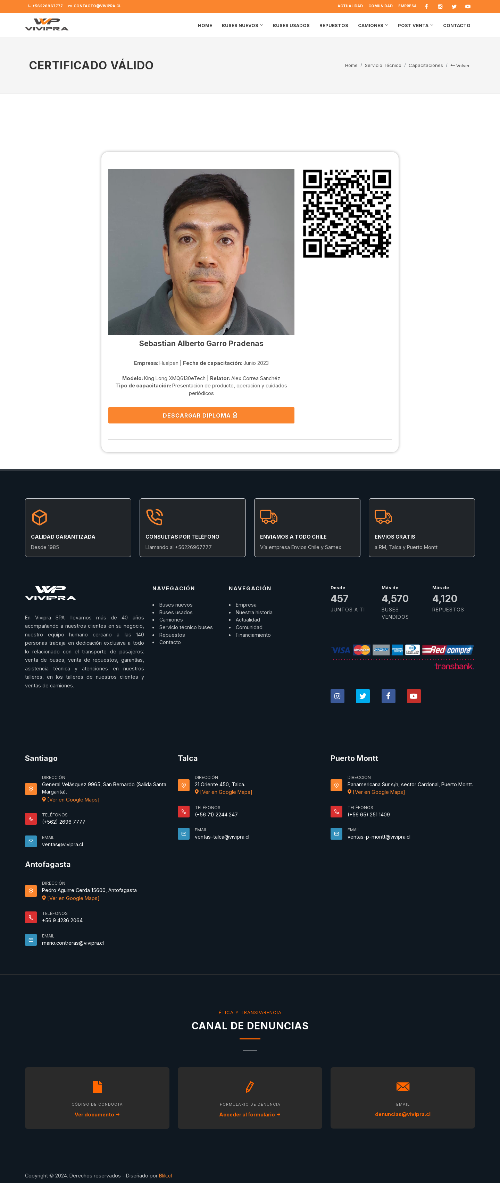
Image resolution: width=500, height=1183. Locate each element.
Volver (460, 65)
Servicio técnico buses (186, 627)
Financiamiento (253, 635)
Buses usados (176, 612)
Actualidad (350, 6)
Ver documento (97, 1114)
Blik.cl (165, 1175)
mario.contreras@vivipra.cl (73, 943)
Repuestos (172, 635)
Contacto (170, 642)
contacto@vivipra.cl (94, 6)
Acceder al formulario (250, 1114)
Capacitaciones (426, 65)
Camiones (171, 620)
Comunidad (380, 6)
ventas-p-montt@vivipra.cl (379, 837)
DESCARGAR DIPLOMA (200, 415)
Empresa (407, 6)
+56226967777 (45, 6)
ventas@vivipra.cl (62, 844)
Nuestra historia (254, 612)
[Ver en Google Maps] (71, 800)
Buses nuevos (176, 605)
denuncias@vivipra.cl (403, 1114)
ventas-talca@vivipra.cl (222, 837)
